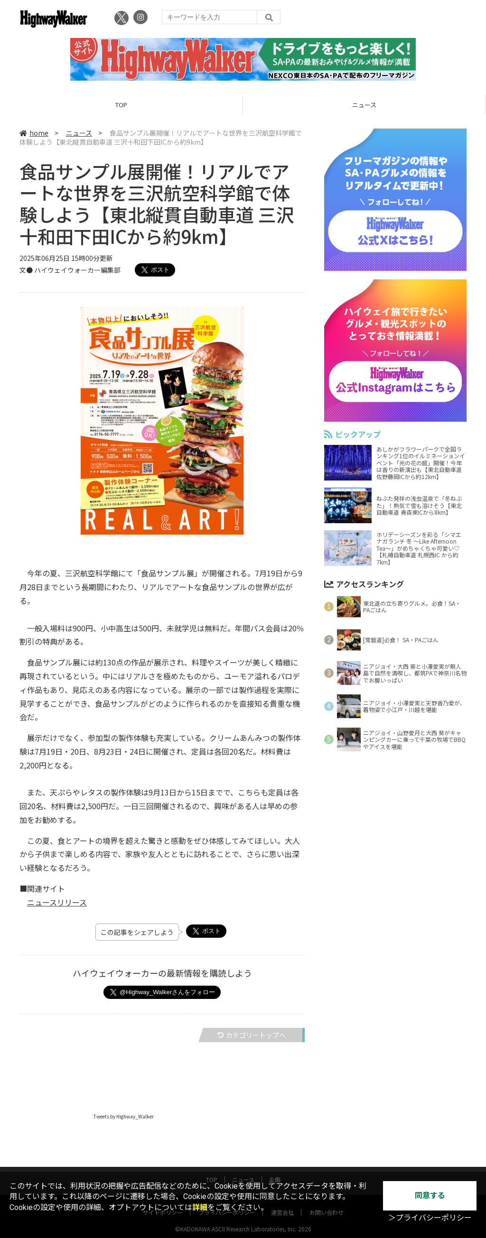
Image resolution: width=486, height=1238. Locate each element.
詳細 (199, 1207)
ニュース (364, 105)
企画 (274, 1171)
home (33, 134)
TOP (121, 105)
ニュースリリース (57, 902)
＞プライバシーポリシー (430, 1217)
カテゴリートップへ (251, 1035)
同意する (430, 1195)
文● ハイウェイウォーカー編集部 (70, 271)
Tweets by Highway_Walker (123, 1116)
